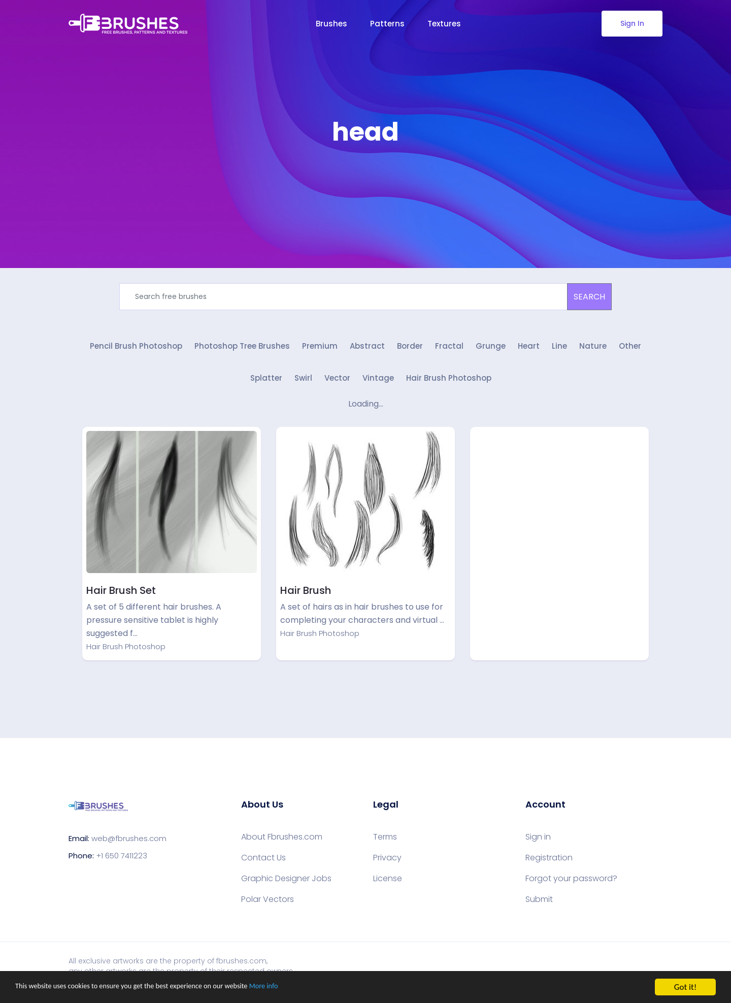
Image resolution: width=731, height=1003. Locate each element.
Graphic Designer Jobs (286, 884)
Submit (539, 904)
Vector (337, 383)
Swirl (303, 383)
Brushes (331, 23)
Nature (593, 349)
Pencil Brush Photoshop (136, 349)
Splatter (266, 383)
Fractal (449, 349)
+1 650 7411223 (121, 860)
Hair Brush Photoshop (448, 383)
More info (312, 988)
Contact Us (263, 863)
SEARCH (589, 297)
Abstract (367, 349)
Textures (444, 23)
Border (410, 349)
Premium (320, 349)
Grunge (491, 349)
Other (630, 349)
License (387, 884)
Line (559, 349)
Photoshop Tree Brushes (242, 349)
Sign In (632, 23)
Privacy (387, 863)
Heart (529, 349)
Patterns (387, 23)
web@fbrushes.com (129, 843)
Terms (385, 842)
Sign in (538, 842)
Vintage (378, 383)
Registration (549, 863)
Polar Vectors (267, 904)
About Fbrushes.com (281, 842)
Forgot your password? (571, 884)
